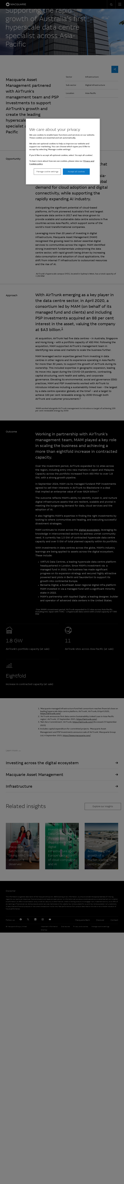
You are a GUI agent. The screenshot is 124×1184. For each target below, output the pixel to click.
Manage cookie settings (47, 171)
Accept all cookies (76, 171)
